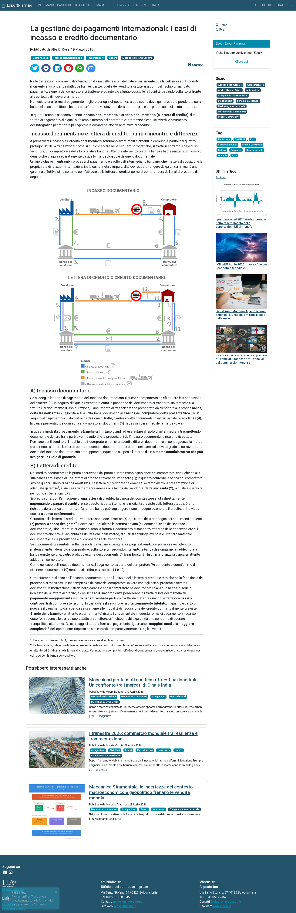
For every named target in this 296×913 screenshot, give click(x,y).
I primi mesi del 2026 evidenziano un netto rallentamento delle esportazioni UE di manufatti (241, 223)
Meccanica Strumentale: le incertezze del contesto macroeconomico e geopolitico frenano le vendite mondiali (141, 792)
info (156, 5)
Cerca (221, 25)
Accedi (260, 5)
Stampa (196, 65)
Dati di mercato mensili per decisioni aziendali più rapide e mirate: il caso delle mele (241, 314)
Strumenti (82, 5)
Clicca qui (241, 61)
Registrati (276, 5)
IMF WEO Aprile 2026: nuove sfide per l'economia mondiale (241, 266)
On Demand (45, 5)
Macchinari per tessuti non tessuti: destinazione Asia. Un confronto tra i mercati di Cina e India (144, 682)
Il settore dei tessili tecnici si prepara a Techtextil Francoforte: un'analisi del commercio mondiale (241, 359)
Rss (220, 29)
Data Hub (64, 5)
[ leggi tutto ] (105, 716)
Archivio (221, 177)
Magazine (104, 5)
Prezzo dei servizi (132, 5)
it (288, 5)
